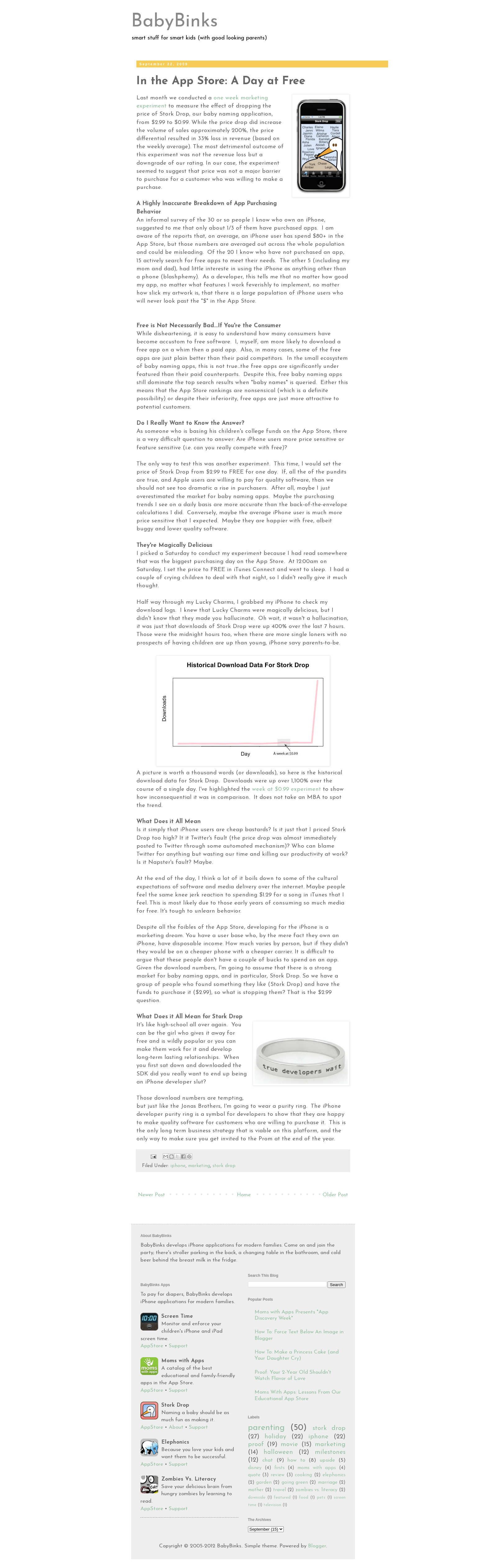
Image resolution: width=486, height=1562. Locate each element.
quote (254, 1475)
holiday (275, 1437)
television (272, 1505)
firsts (279, 1468)
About (176, 1427)
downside (256, 1498)
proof (256, 1444)
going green (295, 1482)
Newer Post (151, 1195)
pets (321, 1498)
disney (255, 1468)
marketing (199, 1166)
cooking (303, 1475)
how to (296, 1460)
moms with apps (316, 1468)
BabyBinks (174, 21)
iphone (178, 1166)
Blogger (317, 1546)
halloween (278, 1452)
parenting (266, 1428)
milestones (330, 1452)
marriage (327, 1482)
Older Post (335, 1195)
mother (256, 1490)
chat (267, 1460)
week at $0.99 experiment (286, 789)
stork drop (224, 1166)
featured (282, 1498)
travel (279, 1490)
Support (178, 1346)
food (303, 1498)
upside (327, 1460)
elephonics (334, 1475)
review (277, 1475)
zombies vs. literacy (316, 1490)
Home (244, 1195)
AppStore (151, 1346)
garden (264, 1482)
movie (289, 1444)
